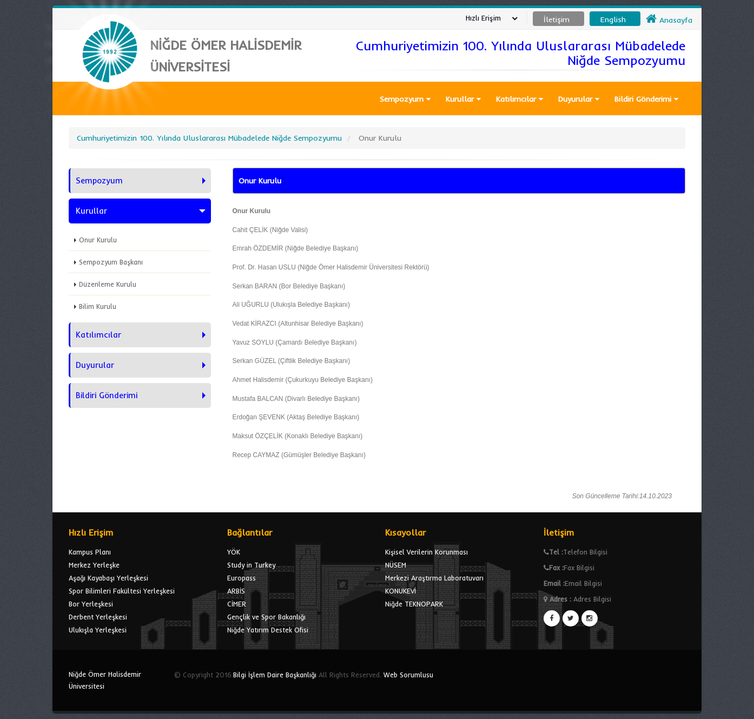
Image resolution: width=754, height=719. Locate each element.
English (613, 19)
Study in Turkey (251, 564)
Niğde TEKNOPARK (414, 603)
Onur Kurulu (98, 239)
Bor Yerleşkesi (91, 603)
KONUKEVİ (400, 590)
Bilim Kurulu (97, 306)
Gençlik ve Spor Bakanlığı (266, 616)
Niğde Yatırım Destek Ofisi (267, 629)
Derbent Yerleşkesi (98, 616)
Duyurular (578, 99)
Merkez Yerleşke (94, 564)
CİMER (236, 603)
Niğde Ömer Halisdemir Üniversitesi (105, 680)
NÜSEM (395, 564)
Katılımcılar (519, 99)
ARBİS (236, 590)
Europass (241, 577)
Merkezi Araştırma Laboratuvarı (434, 577)
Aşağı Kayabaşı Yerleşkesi (108, 577)
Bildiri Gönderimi (646, 99)
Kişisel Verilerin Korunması (426, 552)
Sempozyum (405, 99)
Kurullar (463, 99)
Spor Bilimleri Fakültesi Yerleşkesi (122, 590)
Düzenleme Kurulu (107, 284)
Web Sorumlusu (408, 674)
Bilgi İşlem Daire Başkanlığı (274, 674)
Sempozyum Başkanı (111, 262)
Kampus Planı (90, 552)
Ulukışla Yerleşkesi (98, 629)
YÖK (233, 552)
